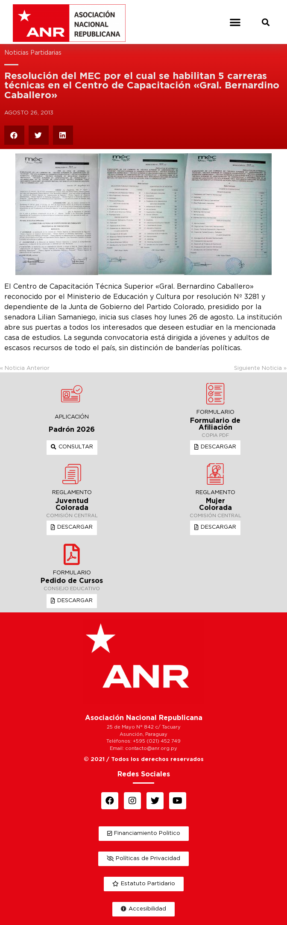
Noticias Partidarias (33, 53)
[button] (235, 22)
